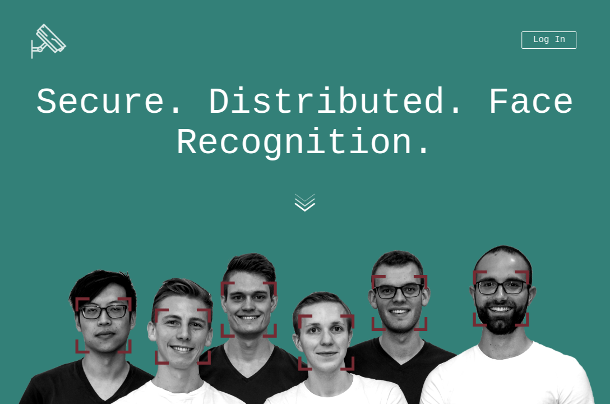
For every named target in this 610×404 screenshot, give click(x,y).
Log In (549, 36)
